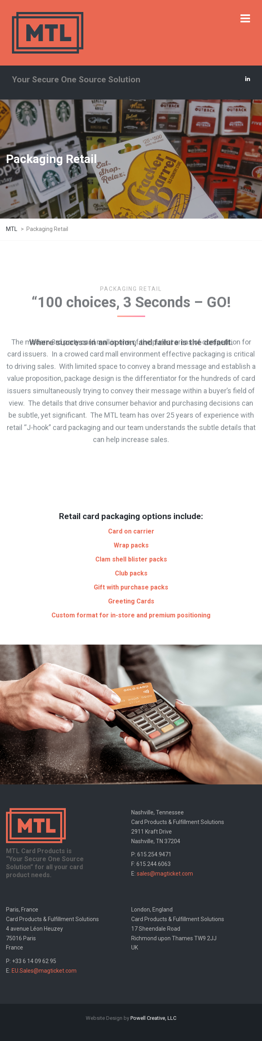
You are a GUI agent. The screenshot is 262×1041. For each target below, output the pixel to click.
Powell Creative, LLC (153, 1018)
